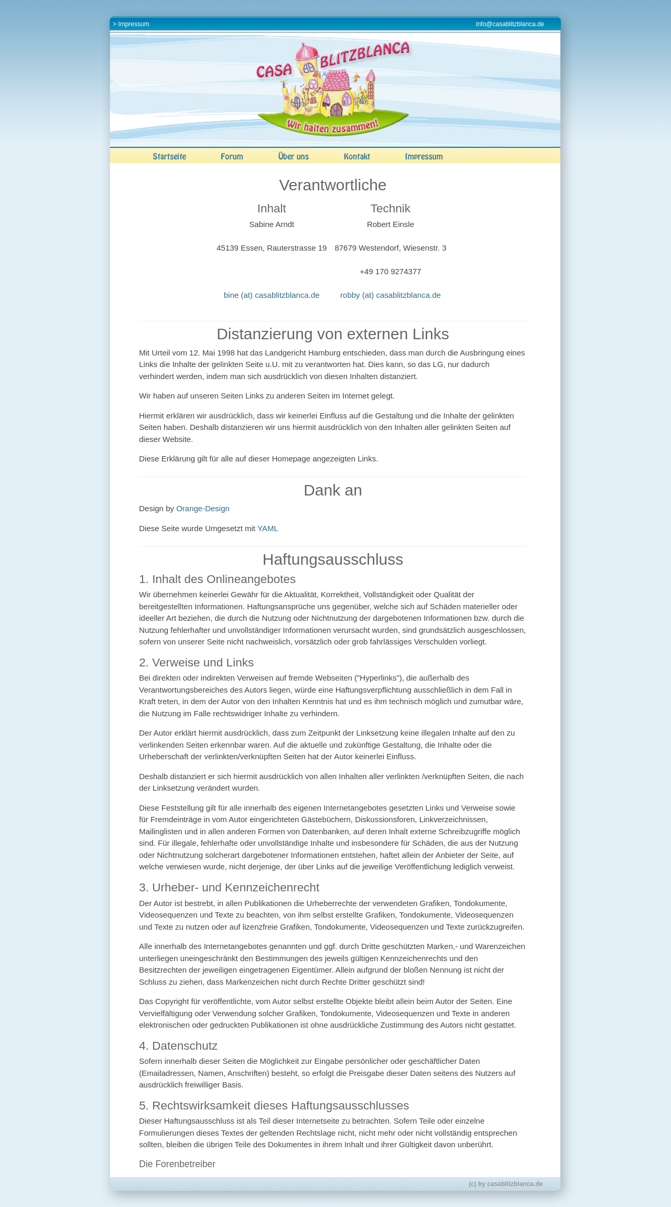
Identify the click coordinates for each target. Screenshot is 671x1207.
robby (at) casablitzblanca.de (390, 294)
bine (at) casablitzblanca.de (272, 294)
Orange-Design (203, 508)
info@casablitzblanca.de (510, 24)
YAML (267, 528)
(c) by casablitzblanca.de (506, 1184)
